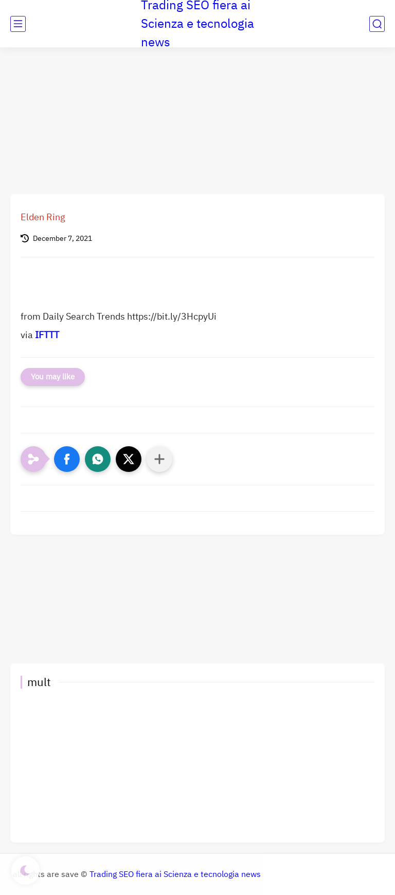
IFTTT (47, 335)
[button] (67, 459)
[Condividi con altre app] (159, 459)
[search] (377, 24)
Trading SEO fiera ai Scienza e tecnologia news (175, 874)
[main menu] (18, 24)
